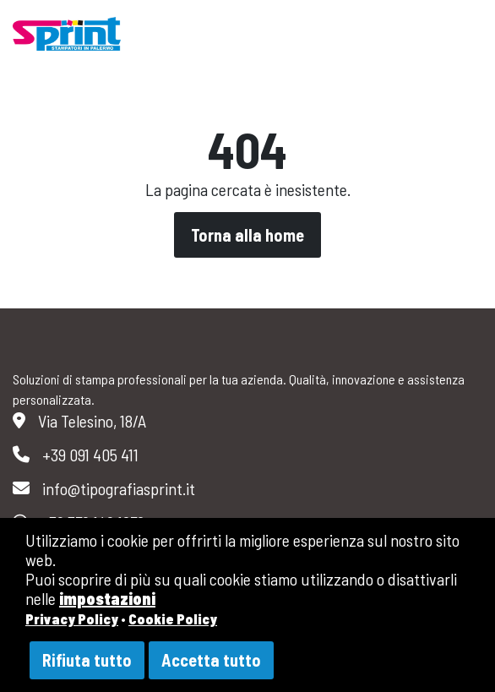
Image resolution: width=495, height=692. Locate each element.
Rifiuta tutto (87, 660)
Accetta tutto (211, 660)
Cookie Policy (172, 618)
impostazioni (107, 598)
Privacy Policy (71, 618)
